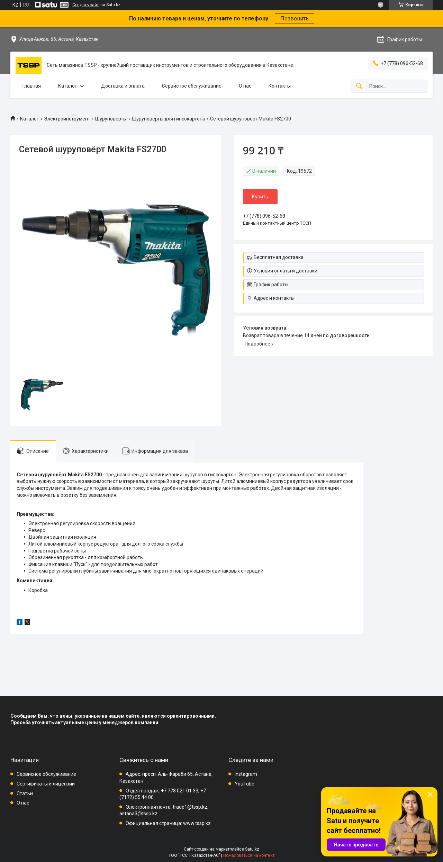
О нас (245, 86)
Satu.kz (252, 849)
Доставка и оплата (123, 86)
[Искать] (359, 86)
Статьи (25, 793)
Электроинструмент (67, 119)
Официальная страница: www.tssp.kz (168, 823)
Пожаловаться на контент (248, 855)
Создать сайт (85, 4)
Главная (31, 86)
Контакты (280, 86)
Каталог (67, 86)
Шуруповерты (111, 119)
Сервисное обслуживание (192, 86)
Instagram (246, 774)
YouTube (244, 784)
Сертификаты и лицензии (46, 784)
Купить (260, 196)
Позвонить (294, 18)
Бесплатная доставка (279, 257)
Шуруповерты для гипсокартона (168, 119)
